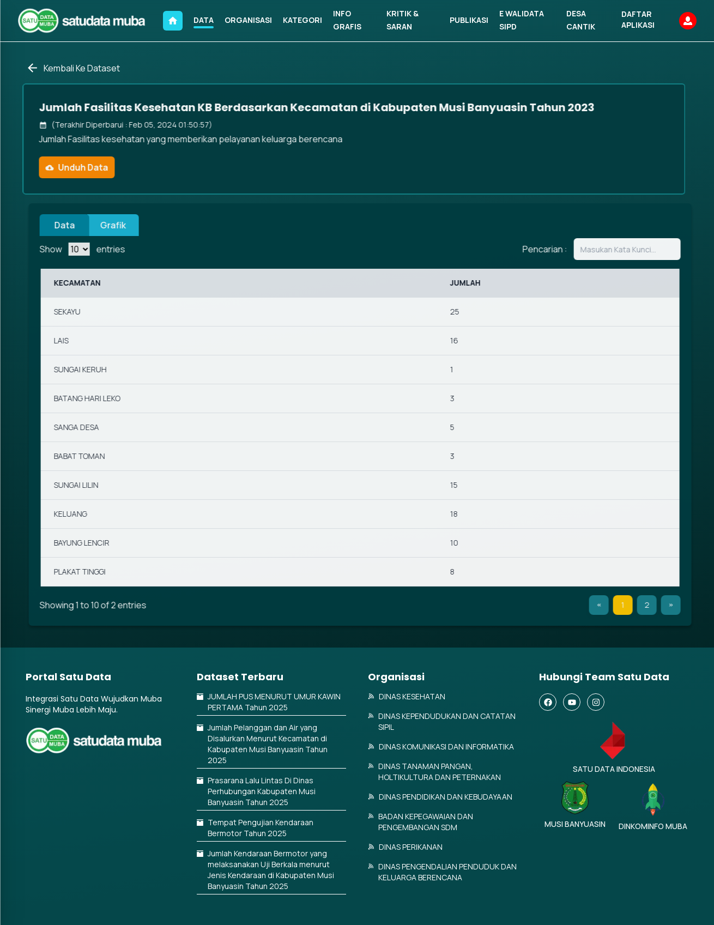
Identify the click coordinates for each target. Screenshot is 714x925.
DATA (203, 20)
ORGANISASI (248, 20)
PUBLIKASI (469, 20)
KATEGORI (302, 20)
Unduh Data (70, 167)
